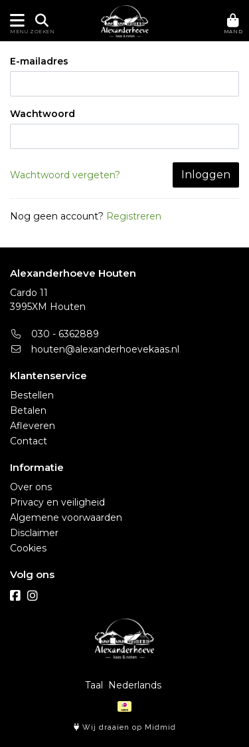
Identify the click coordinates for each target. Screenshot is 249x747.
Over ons (31, 487)
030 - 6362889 (54, 334)
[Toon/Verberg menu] (15, 21)
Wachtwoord (42, 114)
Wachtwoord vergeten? (65, 175)
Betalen (28, 410)
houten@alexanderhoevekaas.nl (94, 349)
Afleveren (32, 426)
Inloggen (205, 174)
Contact (28, 441)
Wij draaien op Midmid (125, 727)
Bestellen (32, 395)
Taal (94, 685)
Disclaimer (34, 533)
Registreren (133, 216)
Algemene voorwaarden (66, 517)
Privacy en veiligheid (57, 502)
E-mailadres (39, 61)
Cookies (28, 548)
